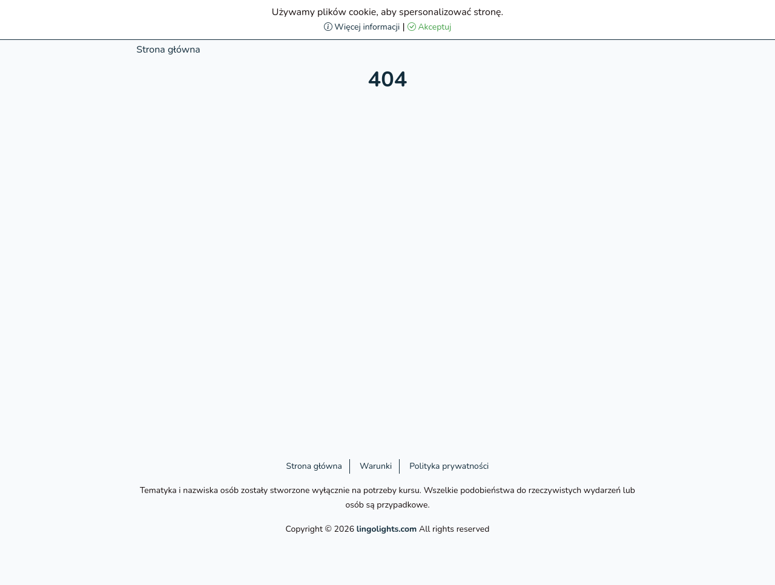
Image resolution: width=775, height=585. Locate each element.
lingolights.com (387, 529)
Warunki (376, 466)
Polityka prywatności (449, 466)
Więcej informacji (362, 27)
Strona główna (168, 49)
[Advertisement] (64, 223)
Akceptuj (429, 27)
